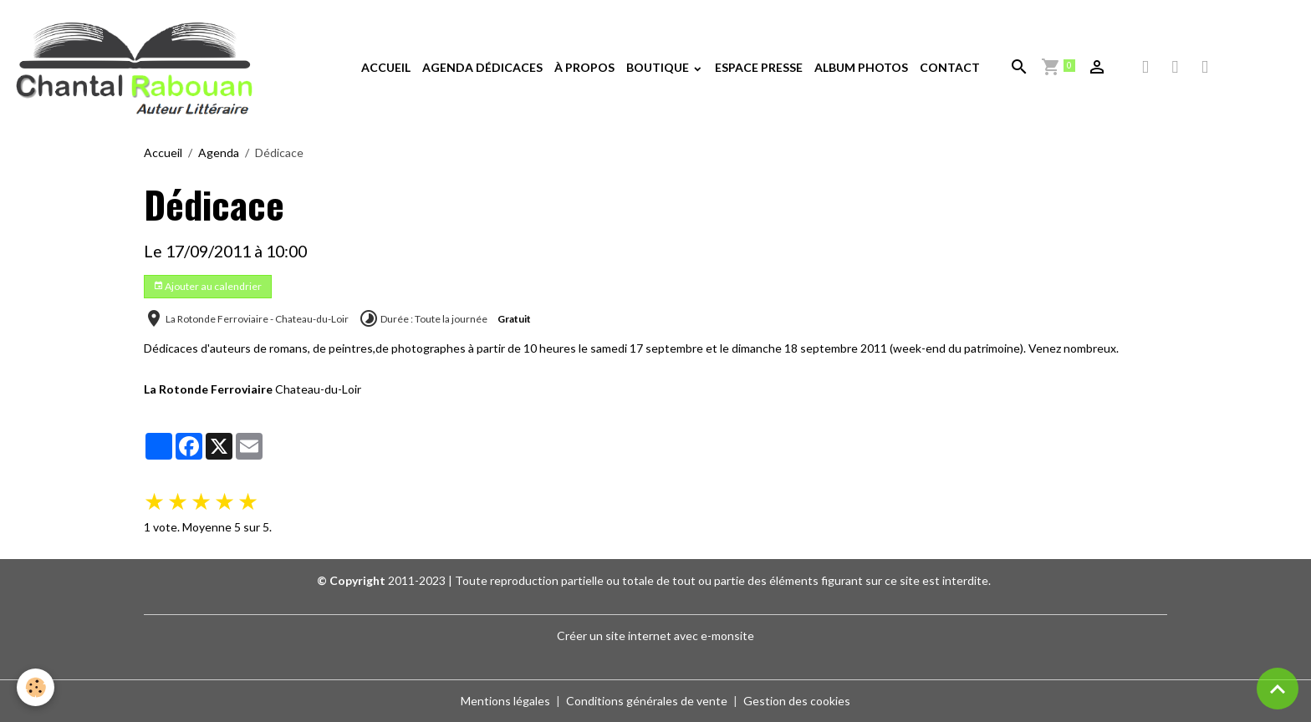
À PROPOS (584, 67)
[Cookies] (35, 687)
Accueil (163, 152)
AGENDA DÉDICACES (482, 67)
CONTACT (950, 67)
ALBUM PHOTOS (861, 67)
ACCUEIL (386, 67)
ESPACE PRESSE (759, 67)
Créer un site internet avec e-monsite (655, 635)
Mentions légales (505, 701)
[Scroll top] (1277, 688)
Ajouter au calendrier (207, 286)
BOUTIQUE (658, 67)
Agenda (218, 152)
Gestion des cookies (796, 701)
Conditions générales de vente (646, 701)
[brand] (137, 68)
